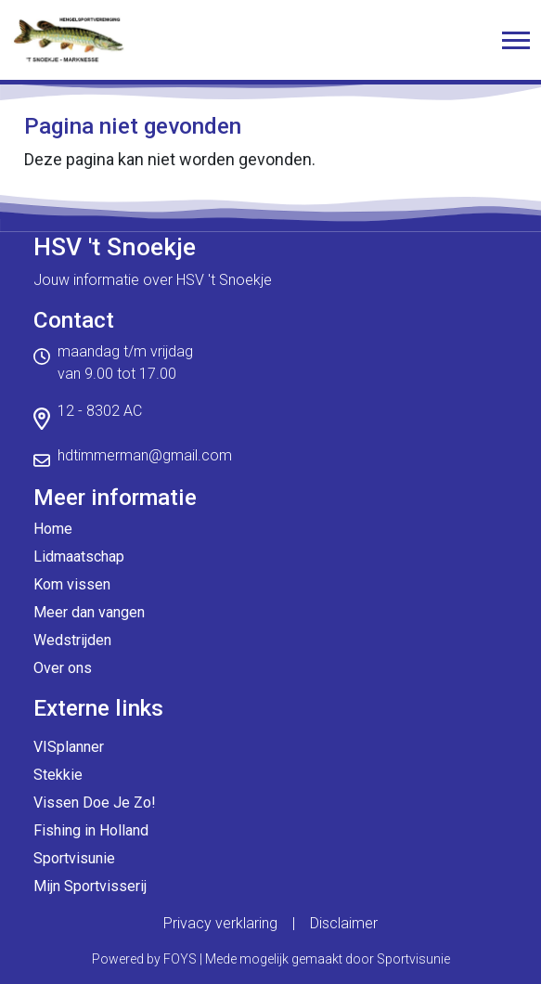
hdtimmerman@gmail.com (145, 455)
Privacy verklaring (220, 923)
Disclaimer (344, 923)
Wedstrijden (72, 640)
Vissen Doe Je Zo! (94, 802)
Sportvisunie (74, 858)
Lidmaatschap (78, 556)
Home (52, 528)
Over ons (62, 668)
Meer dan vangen (89, 612)
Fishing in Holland (90, 830)
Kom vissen (71, 584)
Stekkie (58, 774)
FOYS (180, 959)
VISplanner (68, 747)
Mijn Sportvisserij (90, 886)
